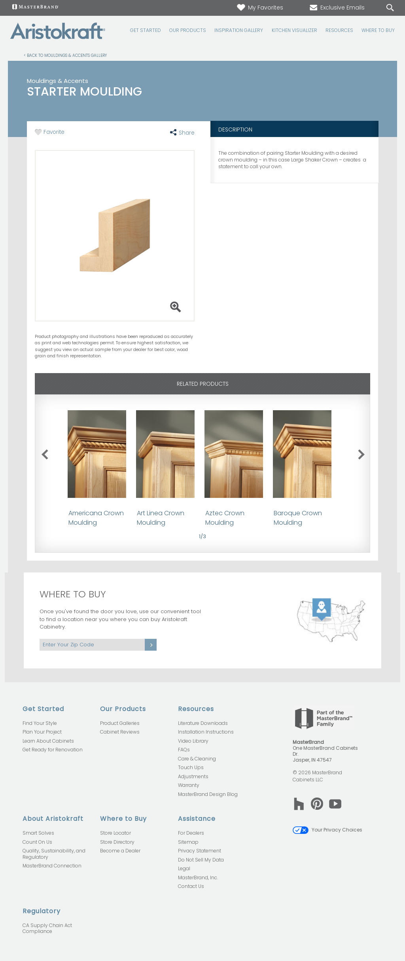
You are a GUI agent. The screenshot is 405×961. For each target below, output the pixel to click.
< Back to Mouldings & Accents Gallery (65, 55)
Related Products (203, 384)
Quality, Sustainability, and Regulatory (54, 853)
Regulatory (42, 911)
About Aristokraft (53, 818)
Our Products (187, 30)
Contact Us (191, 886)
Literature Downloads (203, 723)
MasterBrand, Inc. (198, 877)
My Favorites (259, 7)
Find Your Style (40, 723)
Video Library (193, 741)
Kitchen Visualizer (294, 30)
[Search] (382, 8)
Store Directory (117, 842)
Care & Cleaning (197, 758)
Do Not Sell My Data (201, 859)
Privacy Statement (199, 850)
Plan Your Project (42, 731)
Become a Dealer (120, 850)
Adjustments (193, 776)
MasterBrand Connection (52, 865)
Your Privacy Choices (327, 829)
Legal (184, 868)
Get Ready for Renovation (53, 749)
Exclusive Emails (336, 7)
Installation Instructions (206, 731)
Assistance (197, 818)
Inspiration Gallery (238, 30)
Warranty (188, 785)
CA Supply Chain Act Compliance (47, 928)
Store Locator (115, 833)
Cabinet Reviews (120, 731)
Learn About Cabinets (48, 741)
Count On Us (37, 842)
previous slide (50, 453)
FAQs (184, 749)
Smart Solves (38, 833)
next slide (363, 453)
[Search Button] (390, 8)
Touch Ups (191, 767)
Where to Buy (378, 30)
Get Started (145, 30)
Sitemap (188, 842)
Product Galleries (120, 723)
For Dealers (191, 833)
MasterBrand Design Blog (208, 794)
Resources (339, 30)
